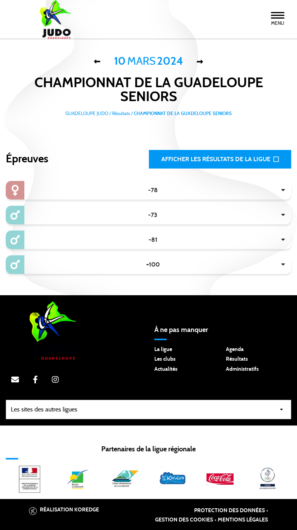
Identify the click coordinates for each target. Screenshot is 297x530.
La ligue (163, 349)
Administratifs (242, 369)
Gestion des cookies (184, 520)
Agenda (235, 349)
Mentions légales (243, 520)
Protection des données (229, 510)
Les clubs (165, 359)
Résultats (237, 359)
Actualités (166, 369)
